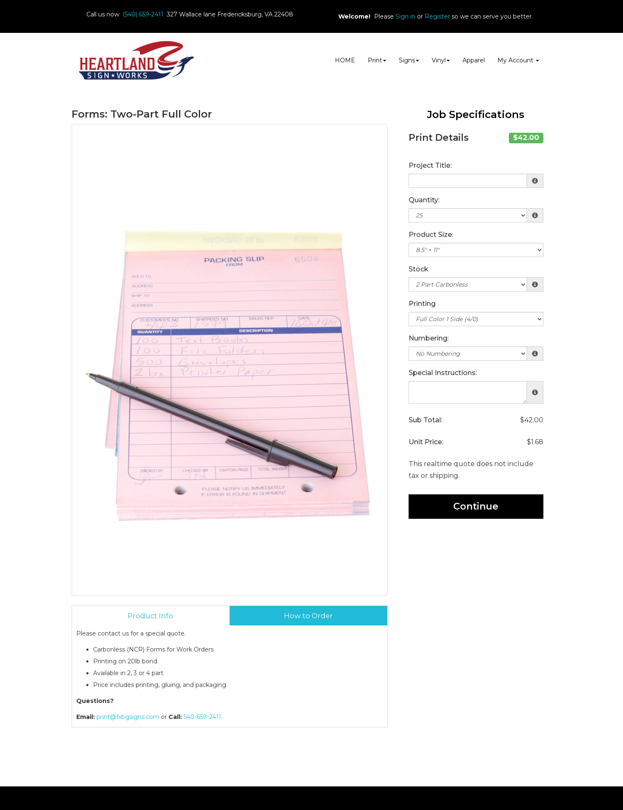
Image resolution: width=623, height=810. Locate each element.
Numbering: (429, 338)
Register (437, 16)
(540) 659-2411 (143, 14)
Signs (409, 60)
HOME (345, 60)
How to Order (308, 616)
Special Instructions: (443, 373)
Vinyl (441, 60)
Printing (422, 304)
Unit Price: (426, 442)
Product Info (150, 616)
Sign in (405, 16)
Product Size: (431, 235)
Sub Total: (425, 420)
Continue (475, 506)
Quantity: (424, 200)
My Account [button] (518, 60)
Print (377, 60)
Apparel (474, 60)
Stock (418, 269)
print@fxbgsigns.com (127, 717)
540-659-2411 (202, 717)
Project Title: (430, 165)
